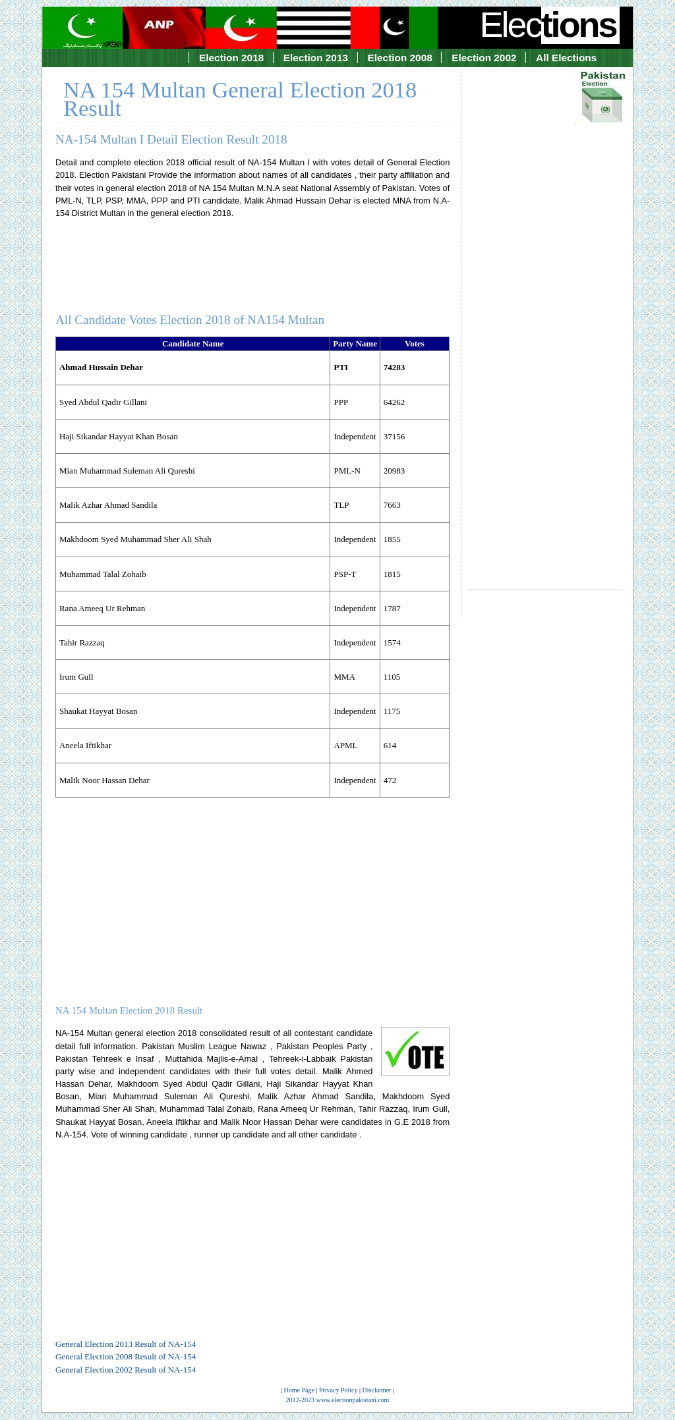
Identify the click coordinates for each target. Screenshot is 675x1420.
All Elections (566, 57)
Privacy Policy (338, 1390)
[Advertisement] (544, 320)
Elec (550, 24)
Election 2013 (315, 57)
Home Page (299, 1390)
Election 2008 (400, 57)
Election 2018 (231, 57)
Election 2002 (484, 57)
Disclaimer (377, 1390)
